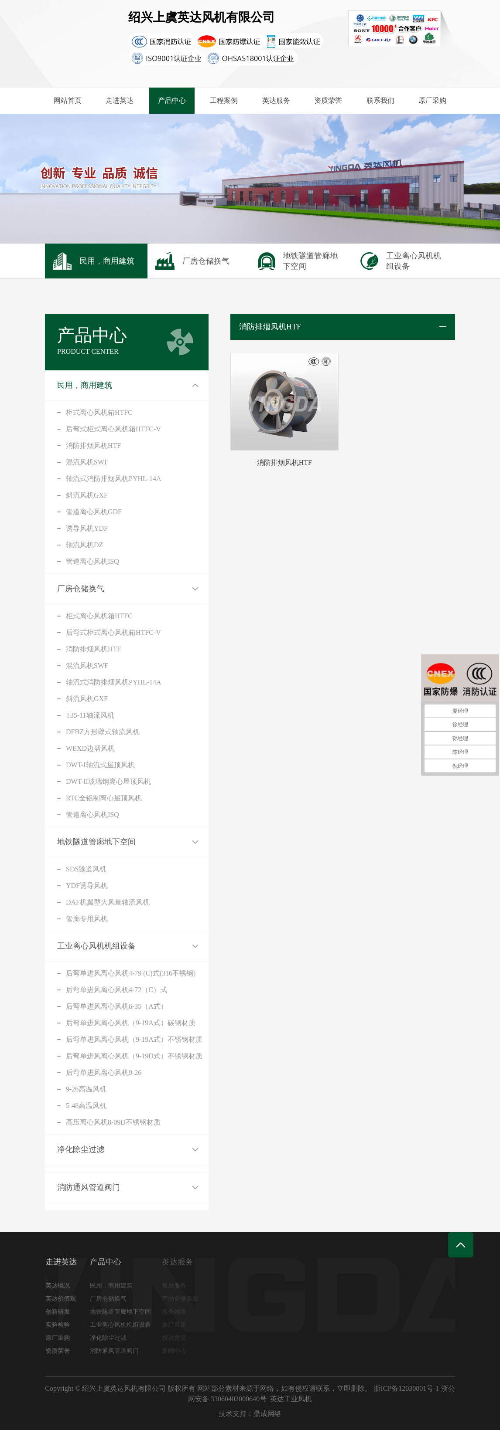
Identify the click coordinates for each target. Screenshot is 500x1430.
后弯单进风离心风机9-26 (103, 1072)
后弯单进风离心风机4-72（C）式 (116, 989)
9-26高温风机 (86, 1089)
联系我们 (380, 100)
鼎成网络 (267, 1413)
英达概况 (61, 1285)
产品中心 (172, 100)
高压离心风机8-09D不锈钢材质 (113, 1122)
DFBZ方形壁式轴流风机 (103, 731)
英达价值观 (64, 1298)
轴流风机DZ (84, 545)
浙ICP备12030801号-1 (406, 1388)
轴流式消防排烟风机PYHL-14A (113, 478)
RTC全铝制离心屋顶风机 (104, 798)
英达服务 (276, 100)
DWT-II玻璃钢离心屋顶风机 (108, 781)
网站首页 (68, 100)
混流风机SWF (87, 462)
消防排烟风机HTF (93, 445)
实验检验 (61, 1325)
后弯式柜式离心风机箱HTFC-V (113, 429)
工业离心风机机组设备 (96, 946)
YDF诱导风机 (87, 885)
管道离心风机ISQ (92, 561)
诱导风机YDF (87, 528)
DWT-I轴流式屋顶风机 (100, 765)
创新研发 (61, 1311)
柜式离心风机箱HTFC (99, 412)
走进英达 (120, 100)
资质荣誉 (328, 100)
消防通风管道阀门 (88, 1187)
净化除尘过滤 (80, 1149)
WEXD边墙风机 (90, 748)
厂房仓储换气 (80, 588)
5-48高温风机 (86, 1105)
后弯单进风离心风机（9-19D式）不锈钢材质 (134, 1056)
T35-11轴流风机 (90, 715)
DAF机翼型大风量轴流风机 (108, 902)
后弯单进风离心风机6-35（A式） (117, 1006)
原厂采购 (432, 100)
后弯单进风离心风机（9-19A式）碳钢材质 (130, 1023)
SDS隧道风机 (86, 869)
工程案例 (224, 100)
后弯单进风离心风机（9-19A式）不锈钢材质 (134, 1039)
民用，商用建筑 (84, 385)
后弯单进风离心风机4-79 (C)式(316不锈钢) (130, 973)
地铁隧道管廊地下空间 (96, 841)
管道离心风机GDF (94, 511)
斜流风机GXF (87, 495)
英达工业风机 (291, 1399)
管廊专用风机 (87, 918)
